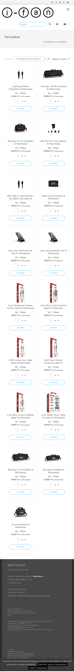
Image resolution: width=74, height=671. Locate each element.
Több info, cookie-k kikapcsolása (52, 664)
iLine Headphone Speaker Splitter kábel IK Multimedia (20, 306)
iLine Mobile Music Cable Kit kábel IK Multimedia (53, 416)
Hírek (9, 615)
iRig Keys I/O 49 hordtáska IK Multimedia (53, 87)
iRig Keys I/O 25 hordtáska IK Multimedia (20, 142)
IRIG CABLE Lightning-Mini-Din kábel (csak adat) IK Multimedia (20, 197)
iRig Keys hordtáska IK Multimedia (53, 471)
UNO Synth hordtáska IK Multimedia (53, 197)
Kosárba (20, 109)
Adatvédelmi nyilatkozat (17, 657)
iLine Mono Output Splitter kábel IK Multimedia (53, 306)
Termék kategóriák (15, 651)
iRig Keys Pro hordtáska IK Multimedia (20, 471)
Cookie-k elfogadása (38, 668)
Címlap (10, 649)
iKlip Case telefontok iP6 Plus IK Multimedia (20, 252)
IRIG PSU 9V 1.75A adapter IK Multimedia (53, 142)
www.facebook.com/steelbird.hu (21, 613)
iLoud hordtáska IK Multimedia (20, 525)
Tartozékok (62, 42)
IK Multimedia (49, 42)
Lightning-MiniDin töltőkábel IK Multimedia (20, 87)
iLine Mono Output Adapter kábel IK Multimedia (20, 416)
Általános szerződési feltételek (20, 653)
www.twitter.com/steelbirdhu (20, 611)
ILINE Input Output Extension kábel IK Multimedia (53, 361)
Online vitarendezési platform (20, 655)
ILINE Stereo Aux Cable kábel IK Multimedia (20, 361)
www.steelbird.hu (14, 609)
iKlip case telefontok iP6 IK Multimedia (53, 252)
